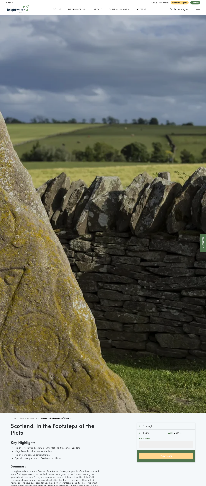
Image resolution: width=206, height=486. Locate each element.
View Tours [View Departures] (166, 455)
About (97, 9)
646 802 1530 (163, 2)
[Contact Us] (203, 243)
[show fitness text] (181, 433)
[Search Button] (198, 9)
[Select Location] (13, 2)
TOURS (57, 9)
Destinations (77, 9)
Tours (22, 418)
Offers (141, 9)
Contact (195, 2)
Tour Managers (120, 9)
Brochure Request (179, 2)
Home (14, 418)
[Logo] (18, 9)
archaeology (32, 418)
